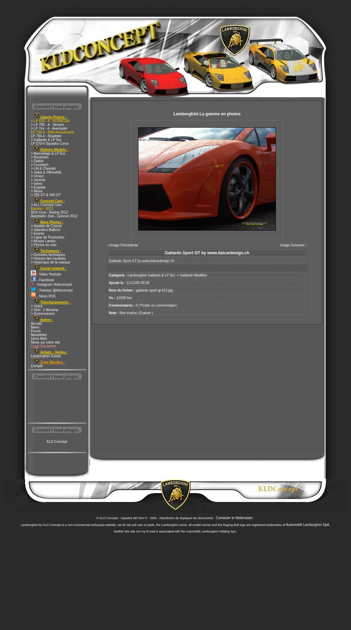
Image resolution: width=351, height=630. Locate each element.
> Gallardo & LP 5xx (46, 140)
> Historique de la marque (50, 262)
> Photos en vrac (44, 245)
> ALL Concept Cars (46, 205)
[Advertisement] (56, 401)
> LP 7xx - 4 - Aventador (49, 128)
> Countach (39, 165)
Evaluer (145, 313)
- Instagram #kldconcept (51, 284)
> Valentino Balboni (45, 230)
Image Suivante (292, 245)
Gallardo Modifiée (193, 275)
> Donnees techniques (48, 255)
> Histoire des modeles (48, 258)
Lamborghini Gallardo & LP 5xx (151, 275)
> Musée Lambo (43, 241)
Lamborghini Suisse (46, 356)
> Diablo (37, 161)
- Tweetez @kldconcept (52, 290)
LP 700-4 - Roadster (46, 136)
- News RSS (43, 296)
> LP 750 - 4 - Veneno (47, 125)
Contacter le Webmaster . (235, 518)
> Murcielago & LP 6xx (48, 153)
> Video (37, 306)
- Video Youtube (46, 274)
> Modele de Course (46, 226)
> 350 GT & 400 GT (46, 195)
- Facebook (42, 280)
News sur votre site (45, 342)
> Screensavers (43, 314)
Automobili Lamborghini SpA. (308, 525)
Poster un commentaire (158, 305)
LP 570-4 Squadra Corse (50, 143)
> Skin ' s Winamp (44, 310)
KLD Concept (57, 441)
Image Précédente (124, 245)
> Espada (38, 187)
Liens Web (39, 338)
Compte (37, 366)
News (35, 327)
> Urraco (37, 176)
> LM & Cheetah (43, 168)
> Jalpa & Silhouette (46, 172)
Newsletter (39, 335)
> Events (37, 233)
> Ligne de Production (47, 237)
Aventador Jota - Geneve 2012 (54, 216)
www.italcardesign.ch (158, 261)
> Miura (37, 191)
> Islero (36, 183)
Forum (36, 331)
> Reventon (39, 157)
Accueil (36, 323)
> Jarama (38, 180)
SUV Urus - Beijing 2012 (49, 212)
